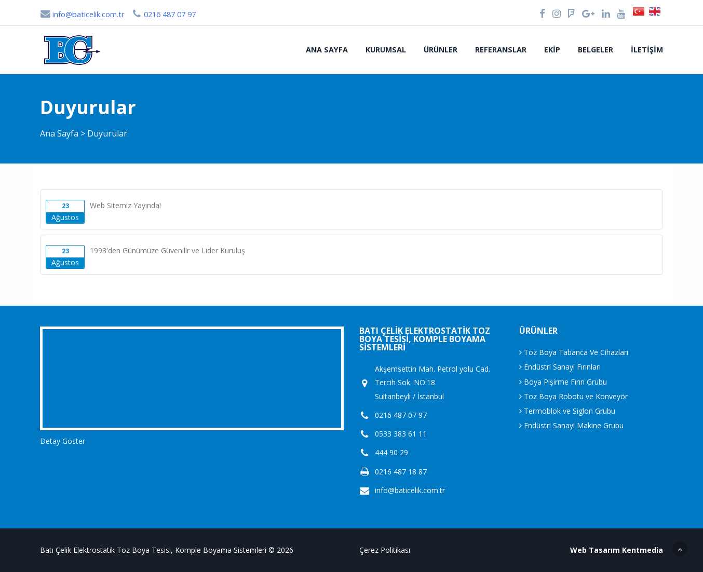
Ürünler (440, 50)
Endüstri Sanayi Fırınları (560, 367)
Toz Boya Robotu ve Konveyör (573, 396)
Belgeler (595, 50)
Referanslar (500, 50)
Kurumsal (386, 50)
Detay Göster (62, 441)
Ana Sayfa (327, 50)
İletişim (647, 50)
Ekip (552, 50)
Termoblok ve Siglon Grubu (567, 411)
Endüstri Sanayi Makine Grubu (571, 425)
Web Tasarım (595, 550)
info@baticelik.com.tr (82, 14)
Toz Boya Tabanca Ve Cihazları (573, 352)
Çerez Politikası (384, 550)
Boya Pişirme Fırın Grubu (563, 382)
